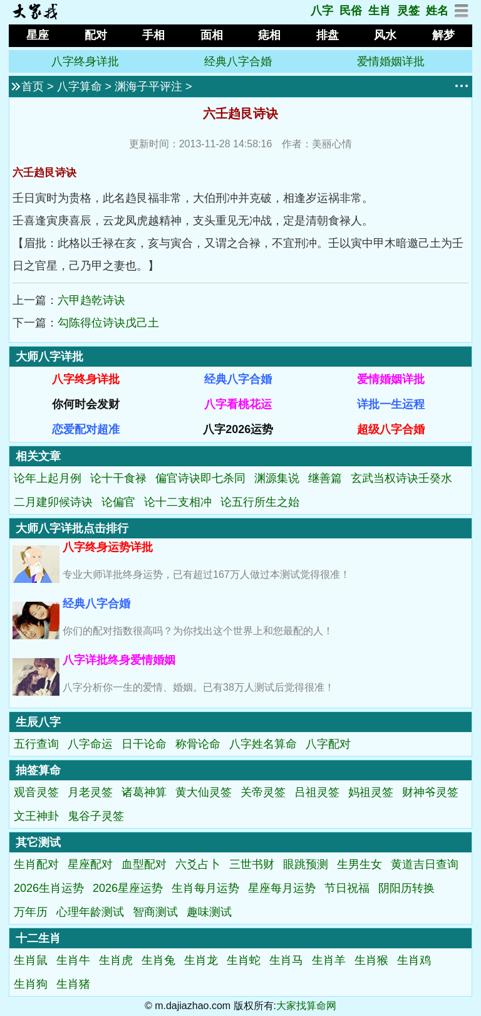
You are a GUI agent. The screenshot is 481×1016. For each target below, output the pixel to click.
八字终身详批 (85, 61)
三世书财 (251, 864)
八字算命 (79, 86)
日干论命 (144, 744)
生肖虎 (116, 960)
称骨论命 (197, 744)
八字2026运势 (238, 429)
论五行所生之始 (259, 502)
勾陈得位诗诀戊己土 (108, 323)
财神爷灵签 (430, 792)
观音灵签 (36, 792)
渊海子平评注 (148, 86)
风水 (385, 35)
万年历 (31, 912)
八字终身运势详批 (108, 547)
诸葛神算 (144, 792)
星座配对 (90, 864)
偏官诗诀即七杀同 (200, 478)
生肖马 (286, 960)
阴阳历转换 (406, 888)
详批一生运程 (391, 404)
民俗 (350, 10)
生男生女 (359, 864)
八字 (322, 10)
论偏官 (118, 502)
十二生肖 (38, 938)
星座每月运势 (282, 888)
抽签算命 (38, 770)
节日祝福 (347, 888)
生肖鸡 (414, 960)
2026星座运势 (128, 888)
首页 (32, 86)
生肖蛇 (244, 960)
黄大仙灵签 (203, 792)
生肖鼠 (31, 960)
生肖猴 (371, 960)
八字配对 (328, 744)
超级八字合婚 (391, 429)
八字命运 (90, 744)
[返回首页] (35, 16)
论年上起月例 (47, 478)
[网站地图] (462, 14)
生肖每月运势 (205, 888)
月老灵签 (90, 792)
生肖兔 (158, 960)
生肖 (379, 10)
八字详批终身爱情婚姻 (119, 660)
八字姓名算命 (263, 744)
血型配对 (144, 864)
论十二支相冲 (178, 502)
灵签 (408, 10)
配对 (96, 35)
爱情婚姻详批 (391, 61)
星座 (37, 35)
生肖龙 (201, 960)
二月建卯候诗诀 (53, 502)
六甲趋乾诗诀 (91, 300)
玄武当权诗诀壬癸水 (401, 478)
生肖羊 (329, 960)
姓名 (437, 10)
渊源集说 (276, 478)
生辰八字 (38, 722)
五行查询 (36, 744)
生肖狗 (31, 984)
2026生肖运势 (49, 888)
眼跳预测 (305, 864)
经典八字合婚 (238, 61)
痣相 (269, 35)
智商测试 (155, 912)
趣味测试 (209, 912)
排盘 (327, 35)
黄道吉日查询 (424, 864)
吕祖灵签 (316, 792)
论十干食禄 (118, 478)
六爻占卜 (197, 864)
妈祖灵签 (370, 792)
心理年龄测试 (90, 912)
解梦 (443, 35)
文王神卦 (36, 816)
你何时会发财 (86, 404)
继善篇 (325, 478)
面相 (211, 35)
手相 (153, 35)
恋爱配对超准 (86, 429)
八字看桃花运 (238, 404)
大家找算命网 (306, 1005)
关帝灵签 (263, 792)
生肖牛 (73, 960)
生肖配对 (36, 864)
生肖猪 (73, 984)
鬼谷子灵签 (96, 816)
